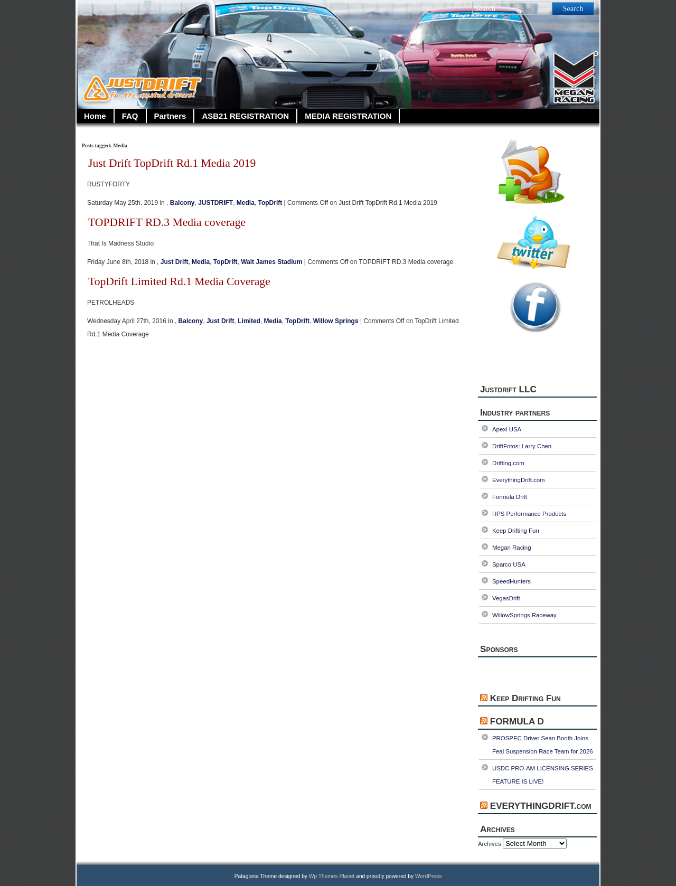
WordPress (428, 876)
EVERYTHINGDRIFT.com (541, 806)
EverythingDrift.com (518, 480)
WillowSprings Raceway (524, 615)
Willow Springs (336, 321)
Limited (249, 321)
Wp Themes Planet (332, 876)
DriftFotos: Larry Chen (521, 446)
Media (246, 202)
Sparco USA (508, 564)
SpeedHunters (511, 581)
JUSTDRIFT (215, 202)
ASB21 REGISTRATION (245, 115)
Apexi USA (506, 429)
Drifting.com (508, 463)
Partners (170, 115)
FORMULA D (517, 722)
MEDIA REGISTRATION (348, 115)
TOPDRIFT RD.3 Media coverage (167, 222)
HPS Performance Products (529, 514)
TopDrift (270, 202)
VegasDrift (506, 598)
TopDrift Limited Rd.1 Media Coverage (179, 281)
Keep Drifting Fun (515, 530)
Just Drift (175, 262)
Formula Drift (509, 497)
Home (95, 115)
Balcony (182, 202)
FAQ (130, 115)
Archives (489, 844)
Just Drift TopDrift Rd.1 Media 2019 (172, 163)
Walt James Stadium (271, 262)
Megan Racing (511, 547)
